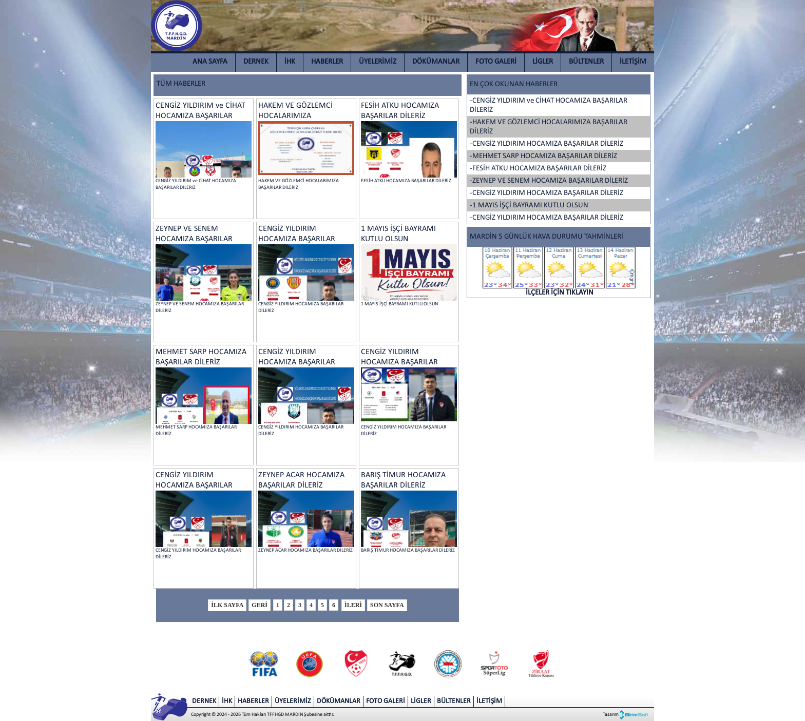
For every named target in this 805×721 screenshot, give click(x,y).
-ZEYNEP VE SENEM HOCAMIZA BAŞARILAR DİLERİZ (549, 181)
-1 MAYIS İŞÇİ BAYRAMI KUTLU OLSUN (529, 205)
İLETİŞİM (633, 62)
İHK (289, 62)
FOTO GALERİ (495, 62)
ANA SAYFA (210, 62)
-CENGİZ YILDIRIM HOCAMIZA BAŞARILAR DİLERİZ (546, 144)
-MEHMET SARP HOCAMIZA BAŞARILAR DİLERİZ (543, 156)
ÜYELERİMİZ (377, 62)
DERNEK (256, 62)
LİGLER (542, 62)
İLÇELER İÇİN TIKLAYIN (560, 272)
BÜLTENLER (586, 62)
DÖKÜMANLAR (435, 62)
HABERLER (327, 62)
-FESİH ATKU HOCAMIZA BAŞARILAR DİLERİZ (538, 168)
